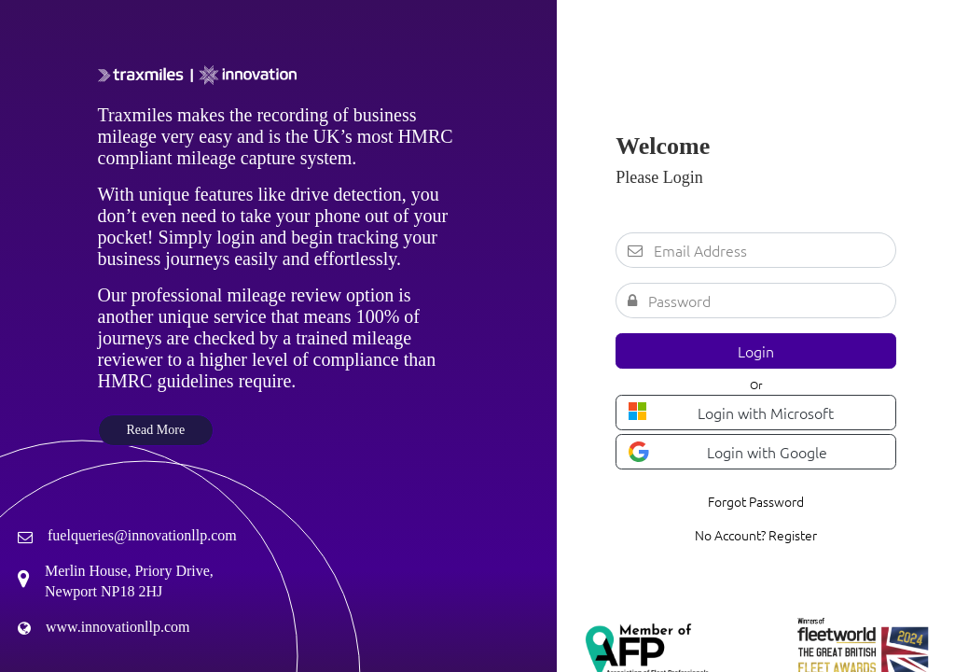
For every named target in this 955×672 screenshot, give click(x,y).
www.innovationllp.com (118, 627)
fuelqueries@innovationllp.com (142, 535)
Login (756, 351)
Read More (156, 430)
